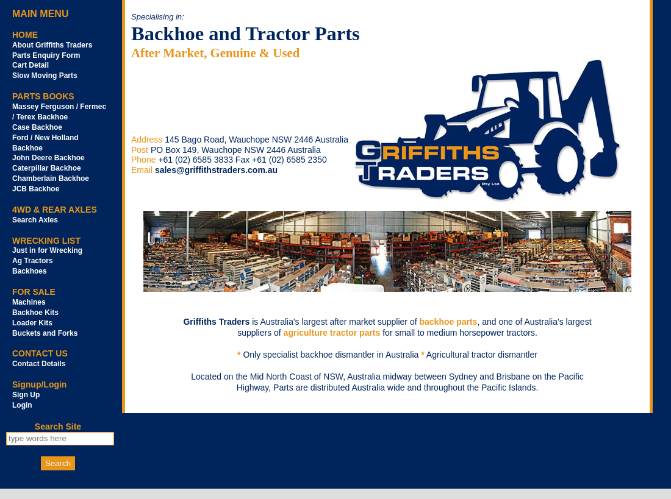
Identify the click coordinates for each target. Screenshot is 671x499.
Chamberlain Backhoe (50, 178)
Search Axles (35, 220)
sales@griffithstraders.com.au (216, 170)
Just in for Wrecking (47, 250)
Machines (29, 302)
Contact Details (38, 363)
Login (22, 405)
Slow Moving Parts (44, 75)
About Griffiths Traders (52, 45)
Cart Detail (30, 65)
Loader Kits (32, 323)
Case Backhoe (37, 127)
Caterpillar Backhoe (46, 168)
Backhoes (29, 271)
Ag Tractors (32, 261)
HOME (25, 35)
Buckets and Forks (44, 333)
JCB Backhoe (35, 189)
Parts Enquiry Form (46, 55)
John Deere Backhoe (48, 158)
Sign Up (26, 395)
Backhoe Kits (35, 312)
